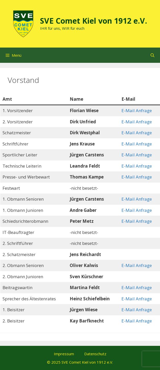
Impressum (64, 353)
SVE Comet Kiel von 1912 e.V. (93, 21)
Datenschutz (95, 353)
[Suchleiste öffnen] (152, 55)
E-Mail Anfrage (136, 110)
